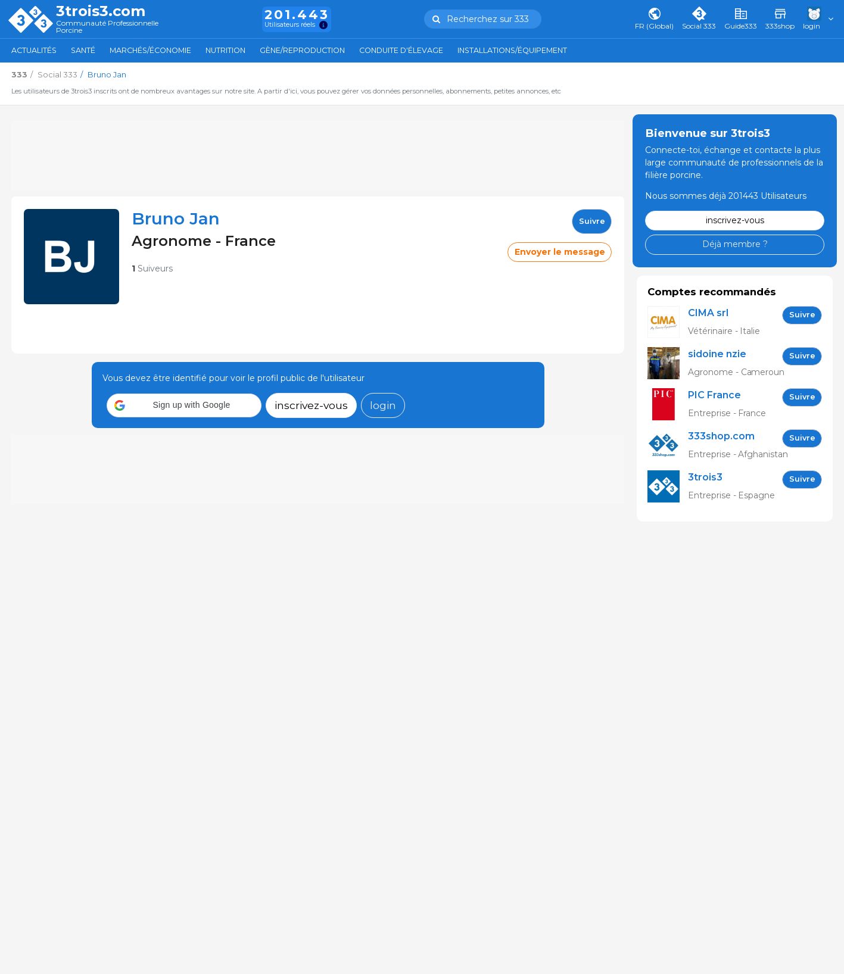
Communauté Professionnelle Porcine (107, 27)
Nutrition (225, 50)
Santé (83, 50)
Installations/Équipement (512, 50)
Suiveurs (152, 268)
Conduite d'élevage (401, 50)
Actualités (34, 50)
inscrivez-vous (311, 405)
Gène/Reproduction (302, 50)
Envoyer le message (560, 251)
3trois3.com (100, 11)
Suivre (592, 221)
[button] (184, 405)
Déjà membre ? (735, 244)
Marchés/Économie (150, 50)
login (383, 405)
